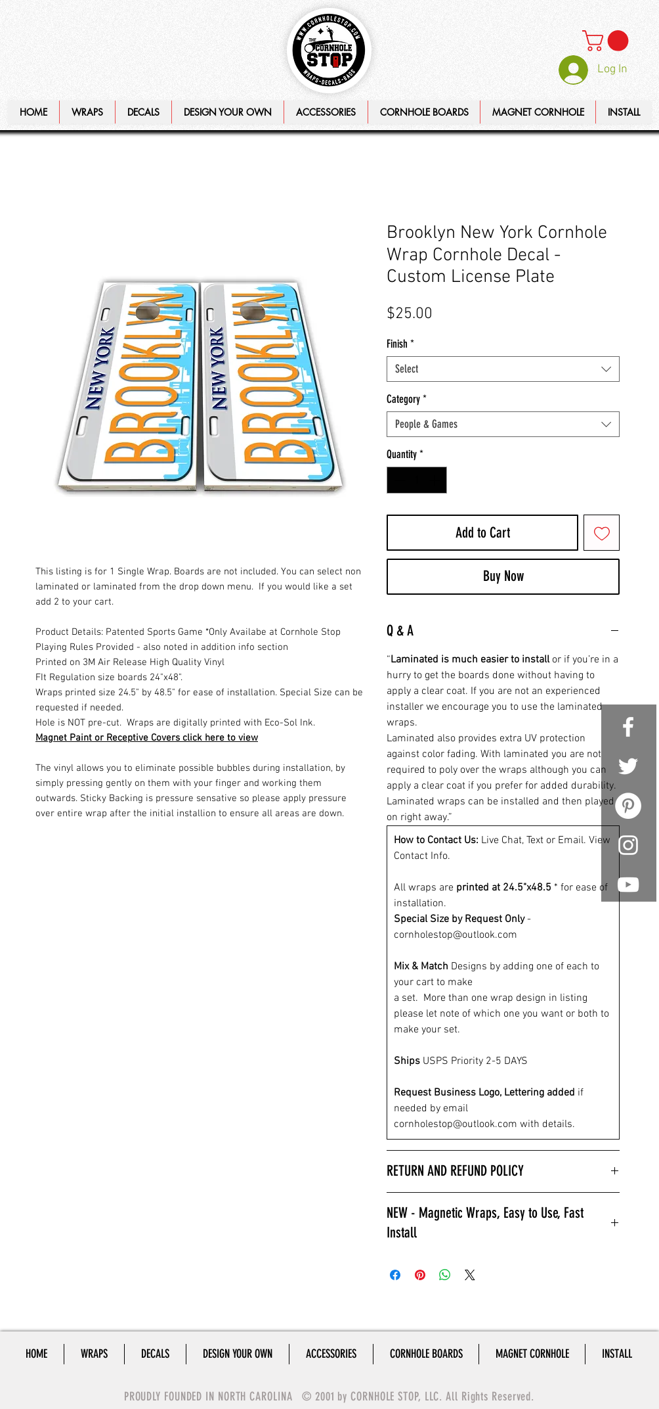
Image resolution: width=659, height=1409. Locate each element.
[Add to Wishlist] (602, 533)
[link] (607, 40)
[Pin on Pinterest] (420, 1275)
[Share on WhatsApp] (445, 1275)
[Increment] (436, 480)
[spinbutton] (417, 480)
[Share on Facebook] (395, 1275)
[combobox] (503, 369)
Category (407, 398)
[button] (227, 112)
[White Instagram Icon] (628, 845)
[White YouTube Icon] (628, 884)
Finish (400, 343)
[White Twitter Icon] (628, 766)
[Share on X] (470, 1275)
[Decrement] (398, 480)
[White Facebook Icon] (628, 727)
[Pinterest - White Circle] (628, 806)
